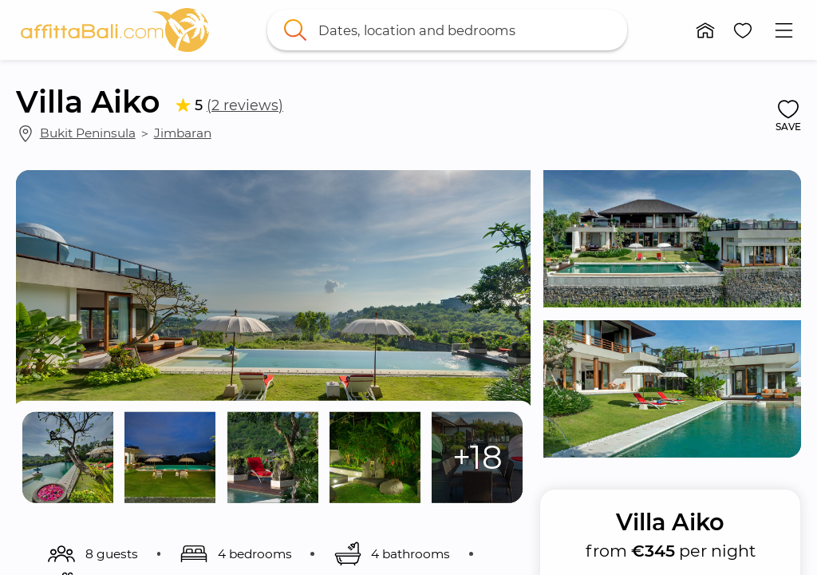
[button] (705, 30)
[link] (115, 30)
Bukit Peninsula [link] (88, 133)
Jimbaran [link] (182, 133)
